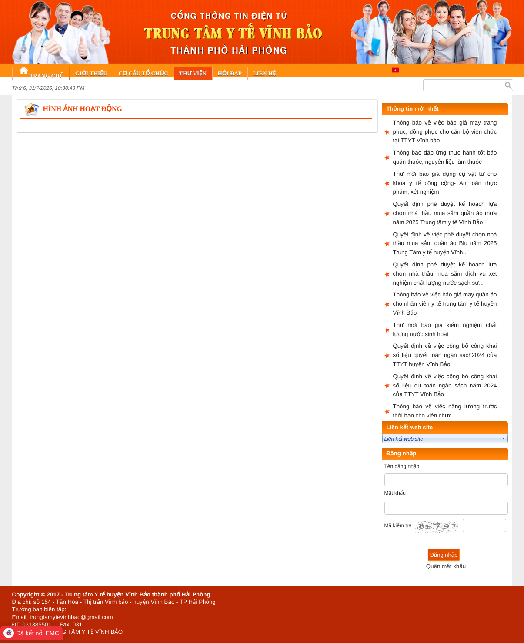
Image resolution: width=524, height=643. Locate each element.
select (504, 438)
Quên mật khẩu (446, 566)
